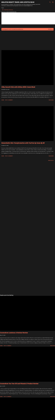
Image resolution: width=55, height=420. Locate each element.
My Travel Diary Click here (7, 9)
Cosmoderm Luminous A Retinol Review (14, 333)
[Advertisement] (21, 41)
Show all (50, 29)
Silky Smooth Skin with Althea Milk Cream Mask (18, 87)
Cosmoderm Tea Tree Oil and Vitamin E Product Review (19, 384)
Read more (51, 100)
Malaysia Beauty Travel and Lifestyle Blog (17, 2)
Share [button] (2, 100)
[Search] (50, 2)
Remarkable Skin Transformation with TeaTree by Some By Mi (23, 143)
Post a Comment (9, 100)
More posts (51, 160)
